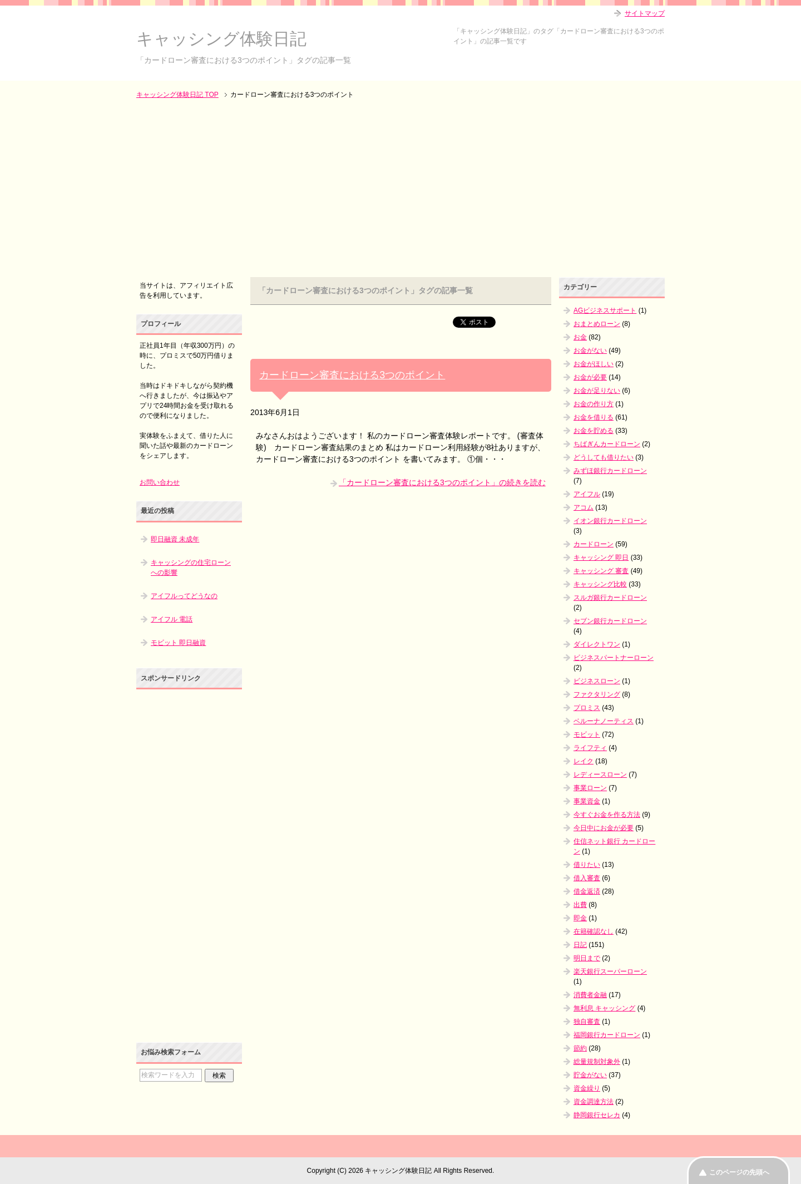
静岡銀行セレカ (596, 1115)
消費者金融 (590, 995)
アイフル (586, 494)
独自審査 (586, 1021)
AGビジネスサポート (604, 310)
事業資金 (586, 801)
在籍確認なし (593, 931)
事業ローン (590, 788)
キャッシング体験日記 (221, 38)
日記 (580, 945)
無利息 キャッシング (604, 1008)
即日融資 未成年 (175, 539)
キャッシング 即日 (601, 557)
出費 (580, 905)
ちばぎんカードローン (606, 444)
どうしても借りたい (603, 457)
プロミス (586, 708)
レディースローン (600, 774)
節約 (580, 1048)
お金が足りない (596, 390)
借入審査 (586, 878)
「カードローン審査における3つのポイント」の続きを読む (442, 482)
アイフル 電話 (171, 619)
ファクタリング (596, 694)
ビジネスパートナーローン (613, 658)
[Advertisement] (400, 189)
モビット (586, 734)
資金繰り (586, 1088)
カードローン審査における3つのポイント (352, 375)
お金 (580, 337)
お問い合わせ (160, 482)
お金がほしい (593, 364)
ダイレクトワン (596, 644)
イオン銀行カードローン (610, 521)
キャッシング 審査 (601, 571)
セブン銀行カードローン (610, 621)
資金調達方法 (593, 1102)
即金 (580, 918)
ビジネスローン (596, 681)
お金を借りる (593, 417)
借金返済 (586, 891)
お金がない (590, 350)
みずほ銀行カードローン (610, 471)
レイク (583, 761)
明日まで (586, 958)
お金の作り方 (593, 404)
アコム (583, 507)
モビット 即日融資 (178, 643)
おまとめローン (596, 324)
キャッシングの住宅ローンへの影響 (191, 567)
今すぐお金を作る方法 (606, 814)
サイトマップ (645, 13)
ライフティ (590, 748)
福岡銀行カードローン (606, 1035)
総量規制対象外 (596, 1061)
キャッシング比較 (600, 584)
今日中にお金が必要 (603, 828)
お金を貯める (593, 431)
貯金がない (590, 1075)
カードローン (593, 544)
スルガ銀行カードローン (610, 597)
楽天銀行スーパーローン (610, 971)
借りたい (586, 865)
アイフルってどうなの (184, 596)
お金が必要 (590, 377)
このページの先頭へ (739, 1172)
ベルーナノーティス (603, 721)
